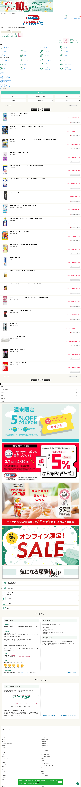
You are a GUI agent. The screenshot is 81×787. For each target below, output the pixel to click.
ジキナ (9, 31)
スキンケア (4, 777)
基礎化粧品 (4, 779)
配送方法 (2, 73)
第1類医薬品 (4, 735)
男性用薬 (4, 739)
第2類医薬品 (43, 741)
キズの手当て (4, 764)
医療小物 (4, 766)
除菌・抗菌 (3, 398)
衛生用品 (2, 383)
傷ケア (2, 395)
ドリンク (42, 752)
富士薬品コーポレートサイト (6, 77)
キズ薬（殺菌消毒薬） (45, 763)
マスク (2, 392)
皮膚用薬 (42, 758)
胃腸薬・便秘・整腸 (44, 754)
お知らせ (2, 71)
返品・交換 (2, 75)
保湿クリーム (43, 761)
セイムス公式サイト (4, 76)
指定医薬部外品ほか (44, 745)
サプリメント (4, 754)
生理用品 (42, 773)
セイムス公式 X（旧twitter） (5, 86)
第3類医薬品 (43, 743)
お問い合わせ (2, 82)
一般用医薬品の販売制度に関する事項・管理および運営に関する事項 (60, 715)
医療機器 (3, 762)
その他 (2, 401)
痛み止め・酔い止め (44, 749)
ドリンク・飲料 (5, 758)
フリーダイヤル (24, 672)
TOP (1, 88)
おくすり (42, 735)
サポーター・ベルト (6, 768)
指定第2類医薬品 (44, 739)
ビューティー (4, 775)
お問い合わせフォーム (21, 703)
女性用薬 (4, 741)
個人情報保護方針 (3, 81)
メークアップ (4, 783)
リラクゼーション (44, 775)
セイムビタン (4, 31)
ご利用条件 (2, 78)
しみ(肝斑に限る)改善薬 (7, 743)
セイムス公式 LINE (3, 85)
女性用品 (42, 771)
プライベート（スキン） (7, 769)
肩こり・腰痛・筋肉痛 (45, 756)
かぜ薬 (41, 747)
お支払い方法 (2, 72)
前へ (32, 109)
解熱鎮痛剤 (4, 747)
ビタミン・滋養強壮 (44, 750)
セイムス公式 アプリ (4, 84)
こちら (38, 781)
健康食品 (3, 752)
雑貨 (2, 386)
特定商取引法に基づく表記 (5, 80)
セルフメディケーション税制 (46, 765)
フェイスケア (4, 781)
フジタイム (14, 31)
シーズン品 (4, 784)
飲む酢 (3, 756)
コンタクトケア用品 (4, 389)
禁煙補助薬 (4, 745)
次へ (48, 109)
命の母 (19, 31)
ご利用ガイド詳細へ (72, 672)
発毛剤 (3, 737)
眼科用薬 (42, 760)
